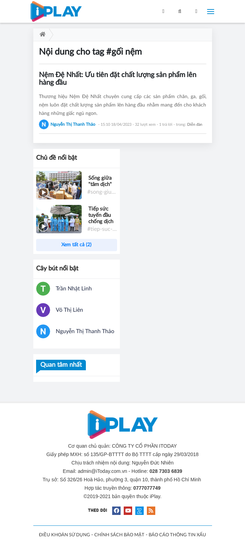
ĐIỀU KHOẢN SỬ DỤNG (64, 535)
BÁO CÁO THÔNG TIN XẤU (177, 535)
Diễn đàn (194, 124)
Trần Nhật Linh (74, 288)
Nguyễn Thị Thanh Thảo (85, 331)
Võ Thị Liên (69, 310)
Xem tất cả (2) (76, 244)
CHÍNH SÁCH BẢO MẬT (119, 535)
